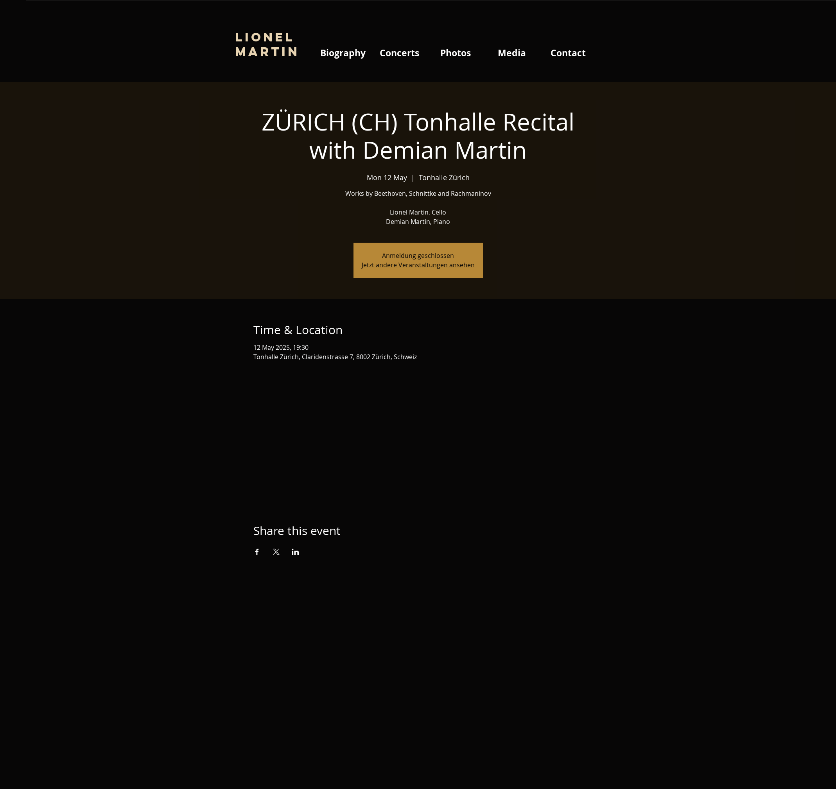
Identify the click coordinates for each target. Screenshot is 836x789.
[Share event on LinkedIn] (295, 552)
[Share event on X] (276, 552)
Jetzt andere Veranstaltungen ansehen (418, 265)
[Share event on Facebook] (257, 552)
